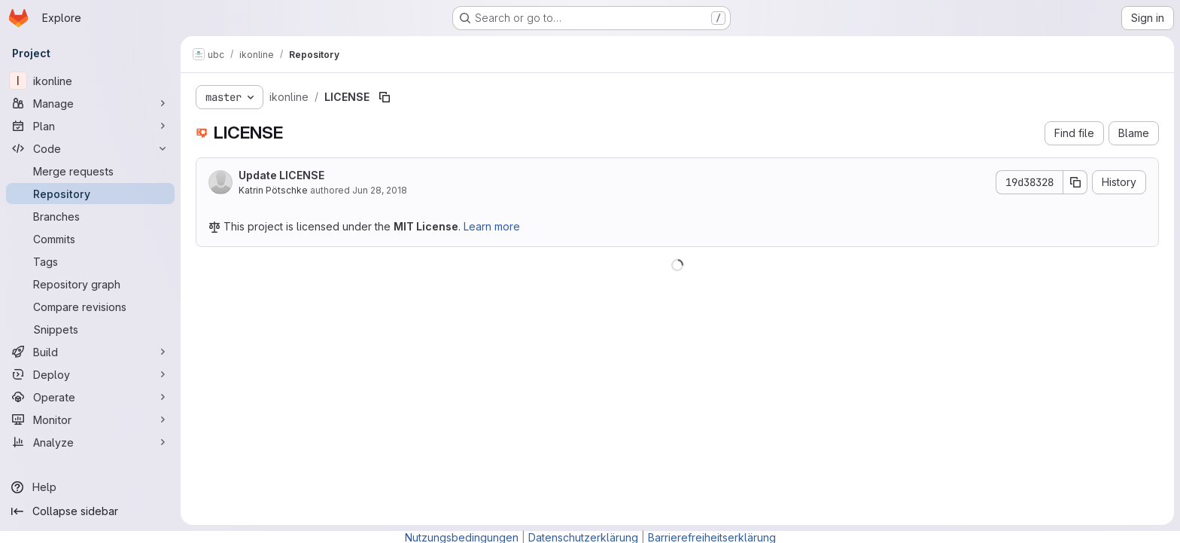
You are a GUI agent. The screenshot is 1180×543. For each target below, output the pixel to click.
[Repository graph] (90, 283)
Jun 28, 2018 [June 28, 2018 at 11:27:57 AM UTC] (379, 190)
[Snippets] (90, 329)
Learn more (492, 226)
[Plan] (90, 125)
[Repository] (90, 193)
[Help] (90, 487)
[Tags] (90, 261)
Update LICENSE (281, 175)
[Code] (90, 148)
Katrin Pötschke (273, 190)
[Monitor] (90, 419)
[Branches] (90, 216)
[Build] (90, 351)
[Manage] (90, 103)
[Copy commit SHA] (1075, 182)
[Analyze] (90, 442)
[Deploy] (90, 374)
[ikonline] (90, 80)
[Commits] (90, 238)
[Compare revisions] (90, 306)
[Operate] (90, 396)
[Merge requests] (90, 171)
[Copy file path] (385, 97)
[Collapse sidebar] (90, 511)
